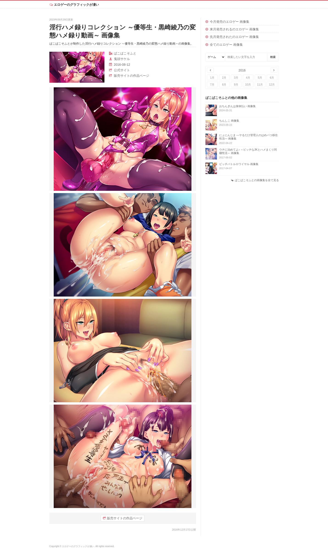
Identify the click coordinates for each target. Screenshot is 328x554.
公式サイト (122, 70)
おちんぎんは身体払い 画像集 (237, 106)
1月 (212, 77)
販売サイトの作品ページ (131, 75)
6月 (272, 77)
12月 (272, 84)
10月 (248, 84)
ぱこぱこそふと (125, 53)
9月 (236, 84)
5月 (260, 77)
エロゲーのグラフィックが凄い (76, 4)
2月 (224, 77)
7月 (212, 84)
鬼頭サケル (122, 59)
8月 (224, 84)
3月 (236, 77)
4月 (248, 77)
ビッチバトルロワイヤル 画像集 (238, 164)
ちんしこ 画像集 (229, 120)
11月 (260, 84)
